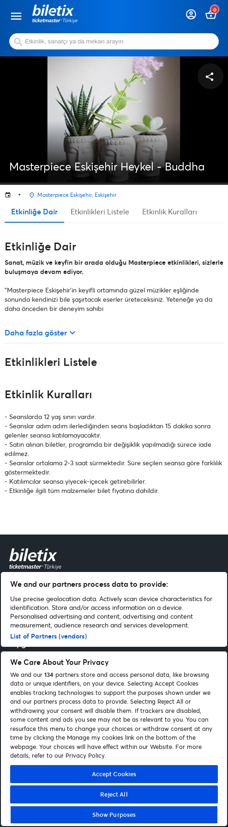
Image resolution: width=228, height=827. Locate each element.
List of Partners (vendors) (48, 636)
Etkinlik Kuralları (169, 211)
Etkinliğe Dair (34, 211)
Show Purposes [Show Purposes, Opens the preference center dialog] (114, 814)
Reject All (113, 794)
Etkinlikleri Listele (100, 211)
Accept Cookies (114, 774)
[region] (114, 699)
